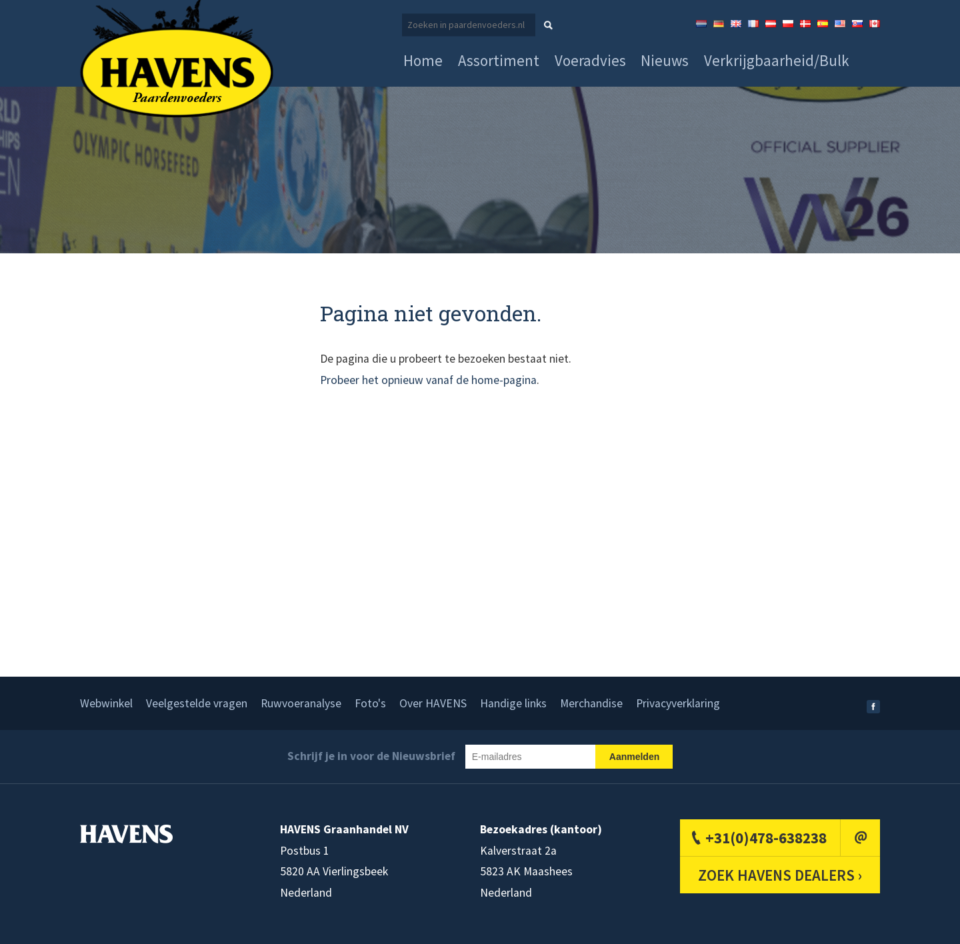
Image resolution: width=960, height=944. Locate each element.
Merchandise (591, 703)
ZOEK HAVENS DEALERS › (780, 875)
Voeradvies (590, 60)
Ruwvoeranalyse (301, 703)
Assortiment (498, 60)
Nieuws (665, 60)
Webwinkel (106, 703)
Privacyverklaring (678, 703)
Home (423, 60)
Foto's (370, 703)
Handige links (513, 703)
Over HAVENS (433, 703)
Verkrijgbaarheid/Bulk (776, 60)
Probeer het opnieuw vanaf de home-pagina (428, 380)
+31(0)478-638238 (766, 837)
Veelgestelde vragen (196, 703)
